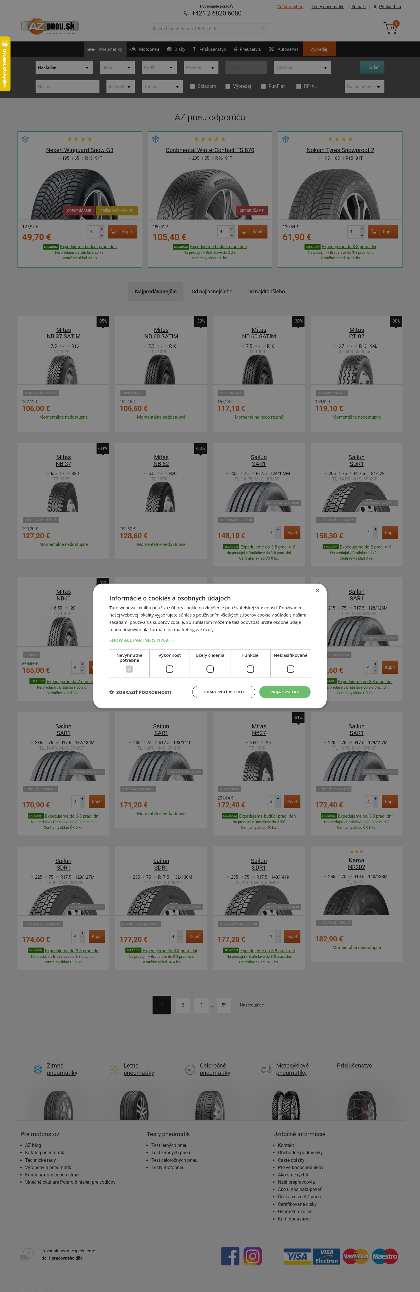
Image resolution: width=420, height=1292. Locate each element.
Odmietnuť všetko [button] (220, 691)
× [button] (317, 590)
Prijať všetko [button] (284, 691)
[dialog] (210, 646)
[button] (210, 639)
